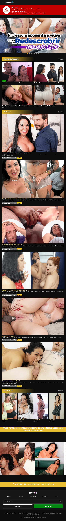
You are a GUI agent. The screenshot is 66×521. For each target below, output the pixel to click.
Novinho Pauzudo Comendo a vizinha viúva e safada (16, 153)
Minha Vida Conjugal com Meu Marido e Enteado (15, 198)
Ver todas (61, 112)
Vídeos (21, 496)
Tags (56, 496)
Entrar (17, 506)
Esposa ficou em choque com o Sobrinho (13, 82)
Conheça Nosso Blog (34, 514)
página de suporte (33, 513)
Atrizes (45, 496)
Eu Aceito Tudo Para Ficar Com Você (12, 244)
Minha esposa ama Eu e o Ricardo (11, 381)
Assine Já (48, 506)
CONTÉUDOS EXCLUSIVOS (33, 484)
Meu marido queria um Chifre (10, 336)
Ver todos (61, 59)
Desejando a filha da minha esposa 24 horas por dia (16, 290)
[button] (27, 53)
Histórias (33, 496)
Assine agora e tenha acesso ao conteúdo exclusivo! (43, 429)
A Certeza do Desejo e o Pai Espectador (45, 106)
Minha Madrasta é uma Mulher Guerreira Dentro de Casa (16, 106)
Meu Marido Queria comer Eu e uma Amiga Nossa (47, 82)
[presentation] (3, 35)
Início (9, 496)
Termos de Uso (51, 513)
